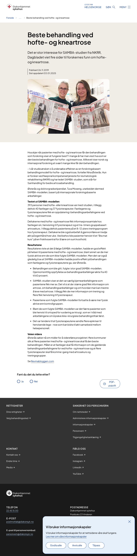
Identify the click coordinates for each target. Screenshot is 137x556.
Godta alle (56, 545)
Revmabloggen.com (42, 361)
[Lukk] (129, 521)
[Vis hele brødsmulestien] (20, 17)
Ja (22, 381)
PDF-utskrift (112, 383)
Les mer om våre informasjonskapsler (66, 536)
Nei (36, 381)
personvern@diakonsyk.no (19, 534)
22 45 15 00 (12, 510)
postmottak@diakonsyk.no (20, 521)
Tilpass (96, 545)
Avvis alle (77, 545)
